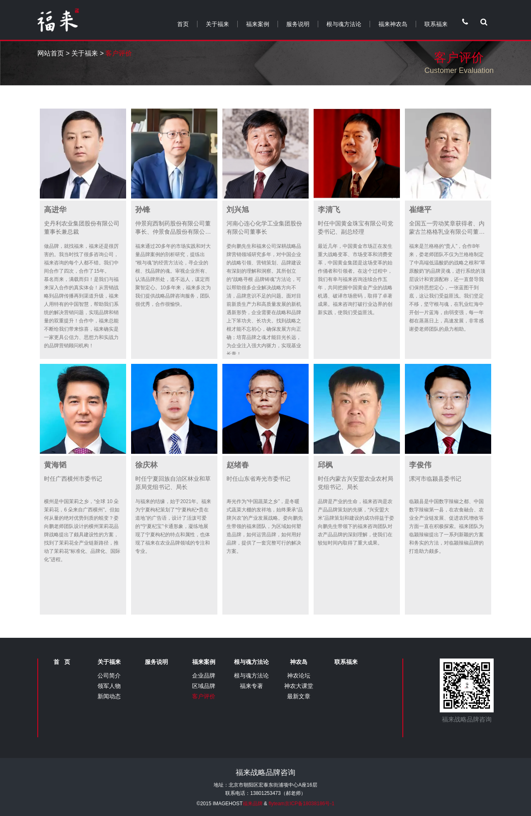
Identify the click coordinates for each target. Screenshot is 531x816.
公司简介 (109, 675)
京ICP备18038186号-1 (309, 803)
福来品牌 (253, 803)
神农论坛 (298, 675)
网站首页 (50, 53)
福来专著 (251, 686)
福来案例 (257, 24)
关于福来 (217, 24)
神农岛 (298, 662)
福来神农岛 (392, 24)
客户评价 (203, 696)
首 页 (62, 662)
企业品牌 (203, 675)
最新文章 (298, 696)
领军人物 (109, 686)
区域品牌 (203, 686)
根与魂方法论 (343, 24)
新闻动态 (109, 696)
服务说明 (297, 24)
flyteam (276, 803)
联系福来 (436, 24)
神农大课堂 (298, 686)
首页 (183, 24)
